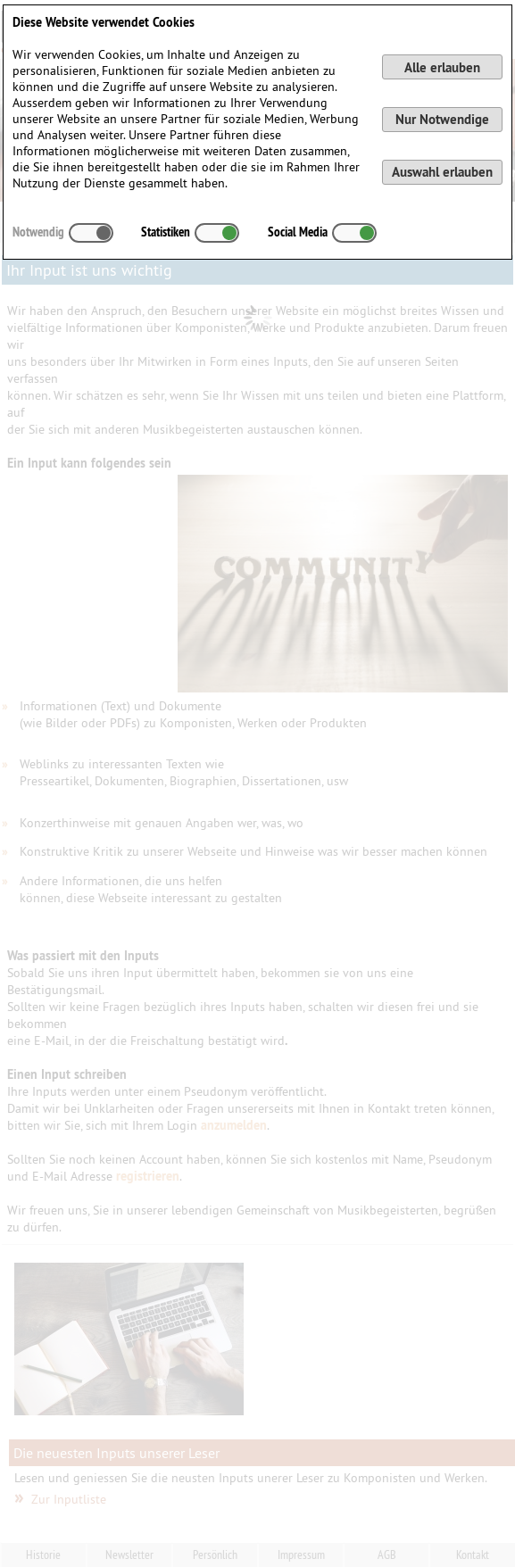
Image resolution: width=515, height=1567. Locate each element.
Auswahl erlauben (442, 171)
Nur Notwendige (442, 119)
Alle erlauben (442, 67)
